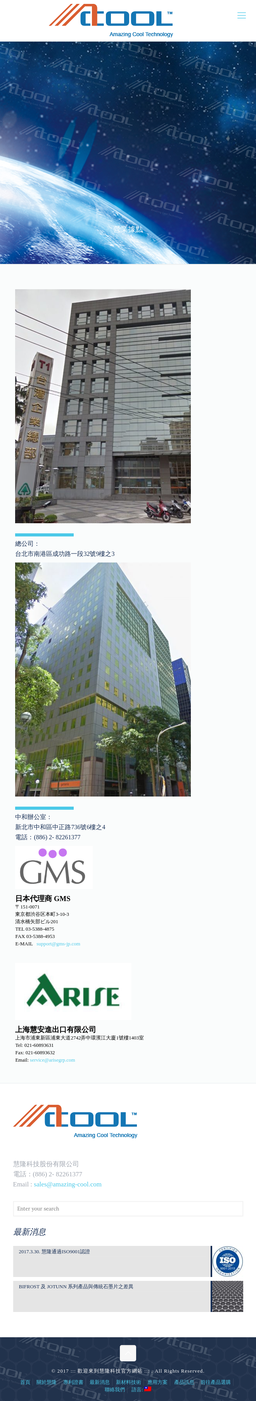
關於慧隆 (46, 1382)
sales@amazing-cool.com (68, 1184)
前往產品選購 (216, 1382)
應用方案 (157, 1382)
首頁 (25, 1382)
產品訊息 (184, 1382)
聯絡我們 (115, 1389)
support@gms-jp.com (58, 944)
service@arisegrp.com (52, 1060)
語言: (141, 1389)
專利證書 (73, 1382)
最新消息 (100, 1382)
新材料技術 (128, 1382)
